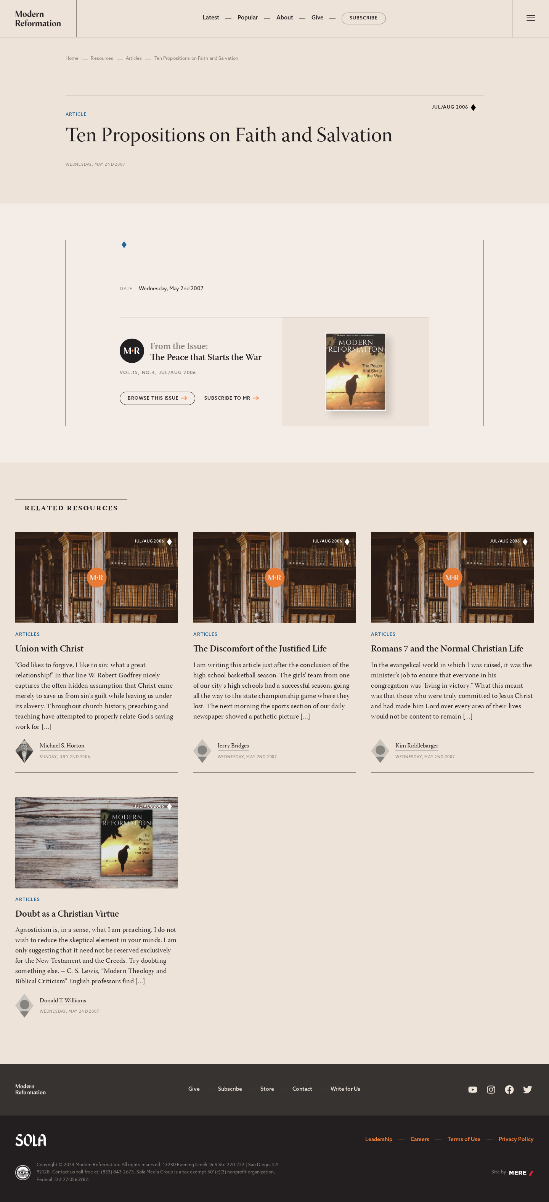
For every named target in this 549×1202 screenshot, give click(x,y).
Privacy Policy (516, 1140)
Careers (420, 1140)
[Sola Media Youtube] (473, 1089)
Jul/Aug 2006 (450, 107)
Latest (211, 18)
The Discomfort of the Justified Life (260, 649)
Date (126, 289)
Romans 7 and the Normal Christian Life (447, 649)
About (284, 18)
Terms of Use (464, 1140)
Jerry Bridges (233, 746)
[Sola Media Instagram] (491, 1089)
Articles (134, 58)
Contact (302, 1089)
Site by (512, 1173)
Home (72, 58)
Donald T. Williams (63, 1001)
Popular (248, 18)
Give (317, 18)
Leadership (378, 1140)
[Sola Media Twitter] (528, 1089)
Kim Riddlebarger (416, 746)
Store (267, 1089)
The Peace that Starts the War (206, 351)
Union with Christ (49, 649)
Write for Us (345, 1089)
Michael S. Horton (62, 746)
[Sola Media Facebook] (509, 1089)
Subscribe (364, 18)
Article (76, 114)
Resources (102, 58)
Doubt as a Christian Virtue (67, 914)
